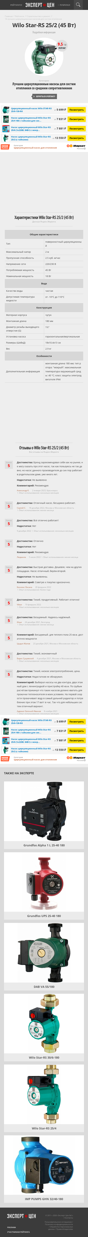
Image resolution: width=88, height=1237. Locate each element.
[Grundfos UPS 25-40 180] (44, 882)
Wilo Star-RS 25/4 (44, 1128)
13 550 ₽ (59, 138)
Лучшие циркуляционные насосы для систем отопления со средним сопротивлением (44, 86)
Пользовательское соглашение (58, 1222)
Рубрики (65, 5)
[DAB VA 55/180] (44, 953)
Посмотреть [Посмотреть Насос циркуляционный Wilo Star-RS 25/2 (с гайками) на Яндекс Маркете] (76, 138)
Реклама (11, 1227)
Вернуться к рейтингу (44, 96)
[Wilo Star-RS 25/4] (44, 1094)
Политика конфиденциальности (59, 1224)
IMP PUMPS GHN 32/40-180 (44, 1199)
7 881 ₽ (60, 128)
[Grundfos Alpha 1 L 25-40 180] (44, 811)
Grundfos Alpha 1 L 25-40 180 (44, 845)
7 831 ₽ (60, 119)
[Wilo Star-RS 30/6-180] (44, 1023)
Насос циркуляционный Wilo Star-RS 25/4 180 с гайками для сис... (31, 119)
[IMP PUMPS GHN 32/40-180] (44, 1165)
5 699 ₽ (60, 109)
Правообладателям (64, 1229)
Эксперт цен (40, 5)
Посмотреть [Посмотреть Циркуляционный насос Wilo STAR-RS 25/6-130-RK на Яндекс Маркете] (76, 109)
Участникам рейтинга (18, 1232)
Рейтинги (16, 5)
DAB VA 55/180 (44, 987)
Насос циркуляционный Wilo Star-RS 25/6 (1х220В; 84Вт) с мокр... (31, 129)
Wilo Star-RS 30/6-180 (44, 1057)
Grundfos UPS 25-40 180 (44, 916)
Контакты (69, 1218)
